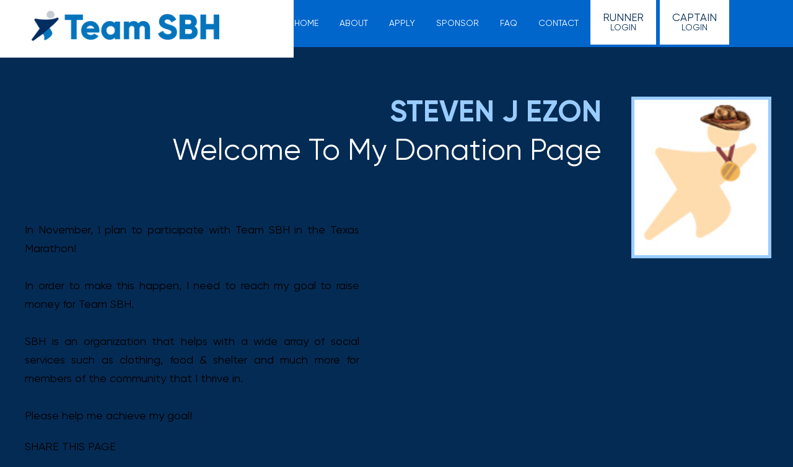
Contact (558, 23)
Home (306, 23)
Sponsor (457, 23)
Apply (402, 23)
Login (623, 21)
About (354, 23)
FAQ (508, 23)
